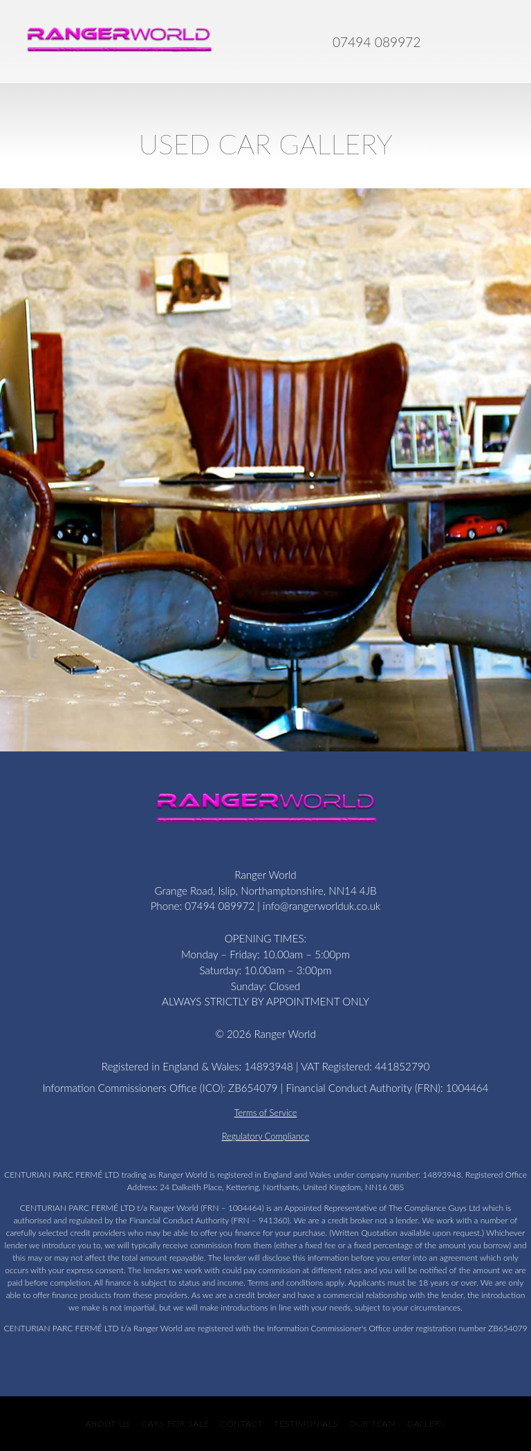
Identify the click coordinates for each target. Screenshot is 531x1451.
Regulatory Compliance (266, 1136)
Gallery (426, 1423)
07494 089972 (377, 42)
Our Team (372, 1423)
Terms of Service (265, 1112)
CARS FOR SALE (175, 1423)
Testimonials (306, 1423)
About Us (107, 1423)
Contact (242, 1423)
